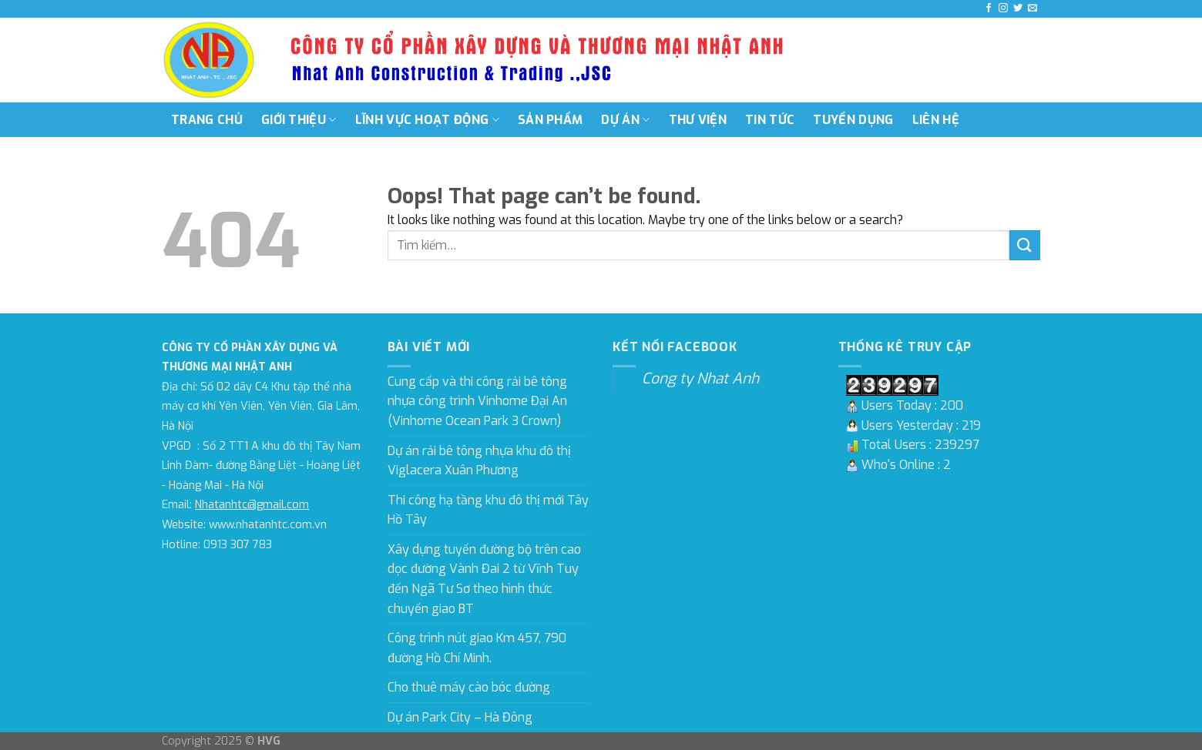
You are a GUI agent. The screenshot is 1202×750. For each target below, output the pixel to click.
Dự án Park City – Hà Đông (460, 717)
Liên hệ (935, 120)
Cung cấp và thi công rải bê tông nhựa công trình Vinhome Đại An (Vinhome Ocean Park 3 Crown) (477, 401)
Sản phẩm (550, 120)
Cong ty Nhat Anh (700, 378)
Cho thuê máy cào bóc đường (469, 687)
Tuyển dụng (853, 120)
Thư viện (698, 120)
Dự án (625, 120)
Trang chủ (207, 120)
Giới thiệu (299, 120)
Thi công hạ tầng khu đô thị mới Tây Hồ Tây (488, 510)
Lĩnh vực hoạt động (427, 120)
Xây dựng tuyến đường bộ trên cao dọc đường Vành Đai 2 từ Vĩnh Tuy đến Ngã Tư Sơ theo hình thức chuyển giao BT (484, 579)
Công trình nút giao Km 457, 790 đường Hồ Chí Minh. (477, 648)
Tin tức (769, 120)
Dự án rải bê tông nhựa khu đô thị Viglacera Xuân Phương (479, 461)
